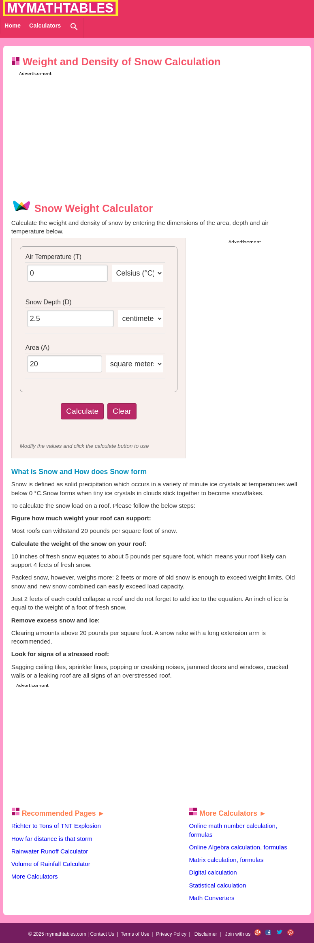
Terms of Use (135, 934)
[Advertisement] (164, 134)
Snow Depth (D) (49, 302)
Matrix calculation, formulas (226, 859)
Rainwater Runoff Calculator (49, 851)
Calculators (45, 25)
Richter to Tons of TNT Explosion (56, 825)
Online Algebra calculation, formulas (238, 847)
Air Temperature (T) (53, 256)
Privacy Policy (171, 934)
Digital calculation (213, 872)
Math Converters (211, 897)
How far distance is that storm (51, 838)
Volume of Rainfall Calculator (50, 863)
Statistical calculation (217, 885)
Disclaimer (205, 934)
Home (12, 25)
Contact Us (102, 934)
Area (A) (38, 347)
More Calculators (34, 876)
